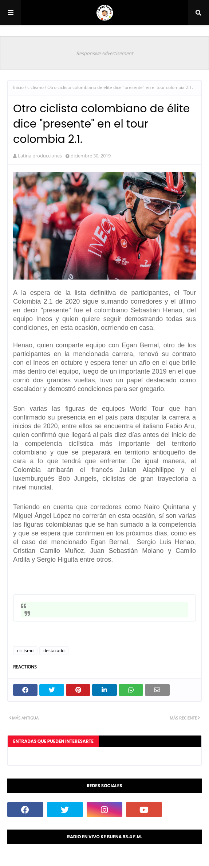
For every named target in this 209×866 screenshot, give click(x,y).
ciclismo (35, 87)
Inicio (18, 87)
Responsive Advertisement (104, 53)
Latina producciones (40, 155)
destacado (53, 650)
